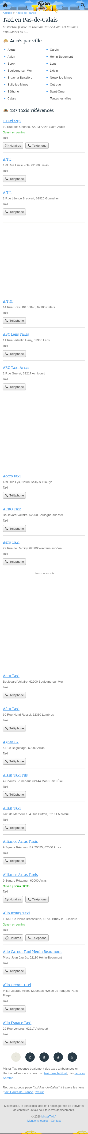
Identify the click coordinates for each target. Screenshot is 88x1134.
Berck (11, 63)
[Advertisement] (44, 623)
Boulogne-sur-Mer (20, 70)
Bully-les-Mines (18, 84)
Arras (11, 49)
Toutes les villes (60, 98)
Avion (11, 56)
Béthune (13, 91)
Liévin (54, 70)
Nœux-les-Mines (61, 77)
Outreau (55, 84)
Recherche (82, 4)
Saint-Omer (57, 91)
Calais (12, 98)
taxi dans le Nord (55, 1073)
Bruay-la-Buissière (20, 77)
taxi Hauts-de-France (18, 1092)
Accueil (4, 3)
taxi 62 (39, 1092)
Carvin (54, 49)
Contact (56, 1120)
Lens (53, 63)
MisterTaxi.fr (49, 1116)
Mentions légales (37, 1120)
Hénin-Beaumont (61, 56)
